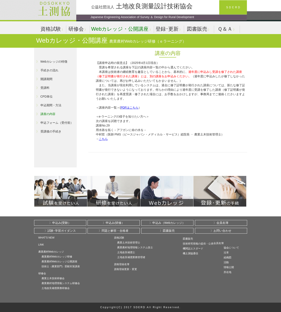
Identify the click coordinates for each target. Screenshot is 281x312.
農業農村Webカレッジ (51, 251)
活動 (226, 262)
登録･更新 (167, 29)
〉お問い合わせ (220, 230)
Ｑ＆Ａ (225, 29)
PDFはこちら (129, 107)
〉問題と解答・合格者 (113, 230)
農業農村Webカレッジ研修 (57, 256)
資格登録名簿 (121, 264)
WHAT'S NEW (46, 237)
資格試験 (50, 29)
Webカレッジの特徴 (54, 61)
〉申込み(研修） (114, 222)
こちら (103, 139)
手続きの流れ (49, 70)
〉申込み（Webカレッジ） (167, 222)
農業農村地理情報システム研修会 (61, 283)
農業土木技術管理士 (128, 242)
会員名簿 (218, 243)
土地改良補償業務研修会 (56, 288)
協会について (231, 247)
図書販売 (197, 29)
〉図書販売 (167, 230)
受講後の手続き (50, 131)
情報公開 (229, 267)
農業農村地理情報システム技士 (135, 247)
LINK (41, 244)
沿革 (226, 252)
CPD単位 (46, 96)
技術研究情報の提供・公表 (198, 243)
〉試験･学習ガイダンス (60, 230)
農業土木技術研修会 (53, 278)
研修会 (76, 29)
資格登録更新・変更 (125, 269)
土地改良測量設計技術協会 (142, 6)
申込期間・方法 (50, 105)
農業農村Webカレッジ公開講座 (59, 261)
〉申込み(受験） (60, 222)
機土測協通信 (190, 253)
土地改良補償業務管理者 (131, 257)
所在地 (227, 272)
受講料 (44, 87)
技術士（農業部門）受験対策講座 (61, 266)
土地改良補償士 (126, 252)
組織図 (227, 257)
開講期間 (46, 79)
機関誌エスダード (193, 248)
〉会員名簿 (220, 222)
